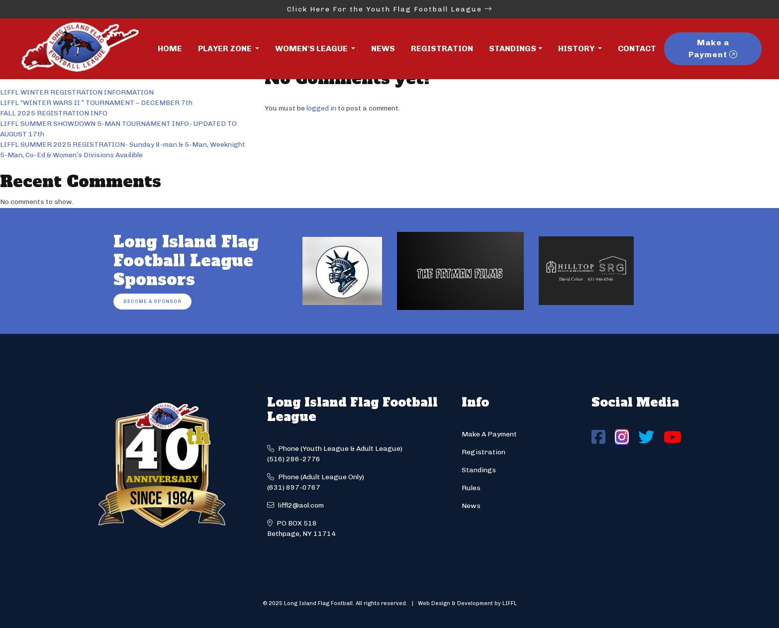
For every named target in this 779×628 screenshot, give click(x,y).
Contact (637, 48)
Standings (512, 48)
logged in (321, 108)
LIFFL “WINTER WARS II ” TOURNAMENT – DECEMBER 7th (96, 103)
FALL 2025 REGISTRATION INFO (53, 113)
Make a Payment (713, 48)
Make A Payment (489, 434)
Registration (442, 48)
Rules (471, 488)
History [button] (577, 48)
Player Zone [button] (225, 48)
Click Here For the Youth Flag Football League (389, 9)
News (383, 48)
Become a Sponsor (152, 301)
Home (170, 48)
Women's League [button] (312, 48)
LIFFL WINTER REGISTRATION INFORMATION (77, 92)
